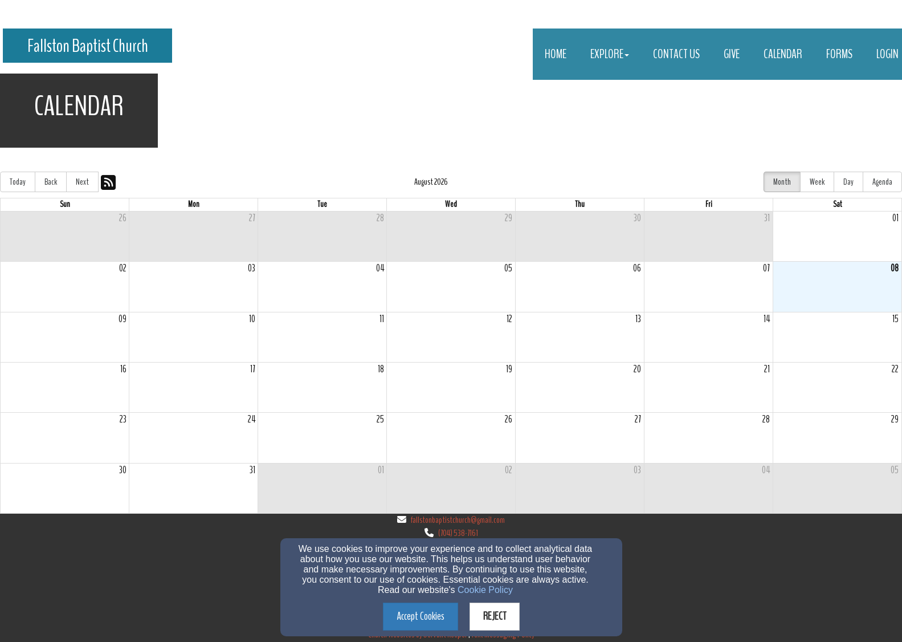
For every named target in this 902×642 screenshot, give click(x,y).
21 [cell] (767, 369)
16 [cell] (123, 369)
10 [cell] (252, 319)
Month (782, 182)
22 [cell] (895, 369)
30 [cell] (637, 218)
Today (18, 182)
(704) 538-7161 (458, 533)
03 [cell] (251, 268)
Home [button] (555, 54)
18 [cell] (381, 369)
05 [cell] (508, 268)
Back (50, 182)
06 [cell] (637, 268)
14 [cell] (767, 319)
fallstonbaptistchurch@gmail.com (458, 520)
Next (82, 182)
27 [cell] (252, 218)
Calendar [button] (783, 54)
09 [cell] (122, 319)
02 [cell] (122, 268)
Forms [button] (839, 54)
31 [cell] (767, 218)
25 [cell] (380, 419)
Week (817, 182)
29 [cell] (508, 218)
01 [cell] (895, 218)
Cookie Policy (485, 590)
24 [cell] (251, 419)
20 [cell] (637, 369)
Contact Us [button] (676, 54)
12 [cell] (509, 319)
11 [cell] (381, 319)
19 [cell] (509, 369)
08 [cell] (895, 268)
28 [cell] (380, 218)
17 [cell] (252, 369)
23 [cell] (123, 419)
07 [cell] (766, 268)
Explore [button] (609, 54)
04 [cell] (380, 268)
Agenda (882, 182)
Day (848, 182)
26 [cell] (122, 218)
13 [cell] (638, 319)
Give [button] (732, 54)
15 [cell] (895, 319)
